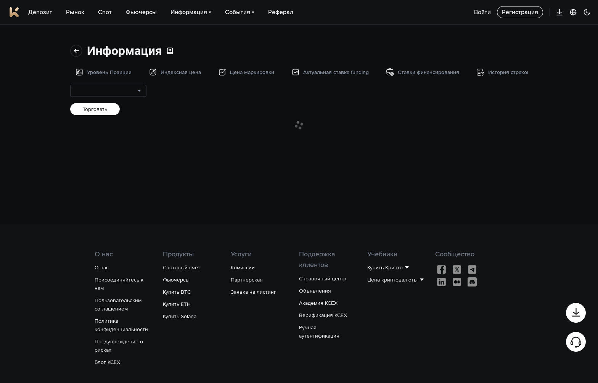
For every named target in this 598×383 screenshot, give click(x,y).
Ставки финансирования (43, 142)
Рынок (75, 12)
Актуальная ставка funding (36, 114)
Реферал (280, 12)
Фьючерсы (141, 12)
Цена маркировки (35, 85)
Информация (190, 12)
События (239, 12)
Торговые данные (35, 198)
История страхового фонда (38, 170)
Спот (105, 12)
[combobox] (139, 61)
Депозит (40, 12)
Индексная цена (33, 61)
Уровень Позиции (35, 37)
